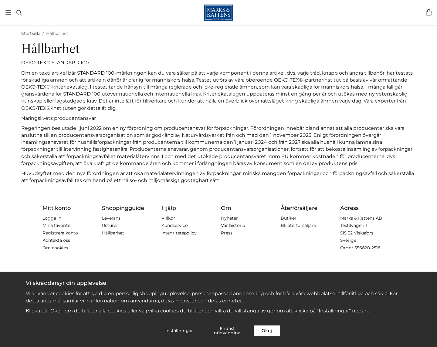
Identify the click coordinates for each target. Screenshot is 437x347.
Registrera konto (60, 233)
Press (226, 233)
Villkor (168, 218)
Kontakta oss (56, 240)
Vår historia (233, 225)
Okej (267, 330)
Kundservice (174, 225)
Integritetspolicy (179, 233)
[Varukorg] (428, 12)
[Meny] (8, 12)
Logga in (51, 218)
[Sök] (19, 12)
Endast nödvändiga (227, 330)
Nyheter (229, 218)
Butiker (288, 218)
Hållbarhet (113, 233)
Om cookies (55, 248)
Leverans (111, 218)
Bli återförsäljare (298, 225)
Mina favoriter (57, 225)
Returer (110, 225)
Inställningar (179, 330)
